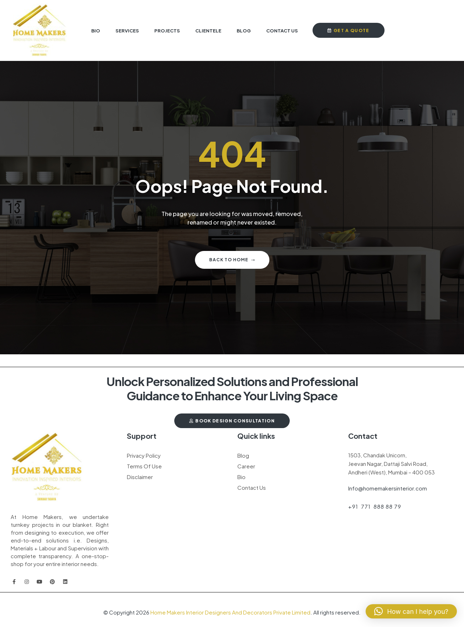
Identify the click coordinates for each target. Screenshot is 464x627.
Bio (241, 476)
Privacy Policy (144, 455)
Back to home (232, 259)
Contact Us (251, 487)
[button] (411, 611)
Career (246, 466)
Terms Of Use (144, 466)
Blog (243, 455)
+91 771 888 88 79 (374, 506)
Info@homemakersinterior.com (387, 488)
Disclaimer (140, 476)
